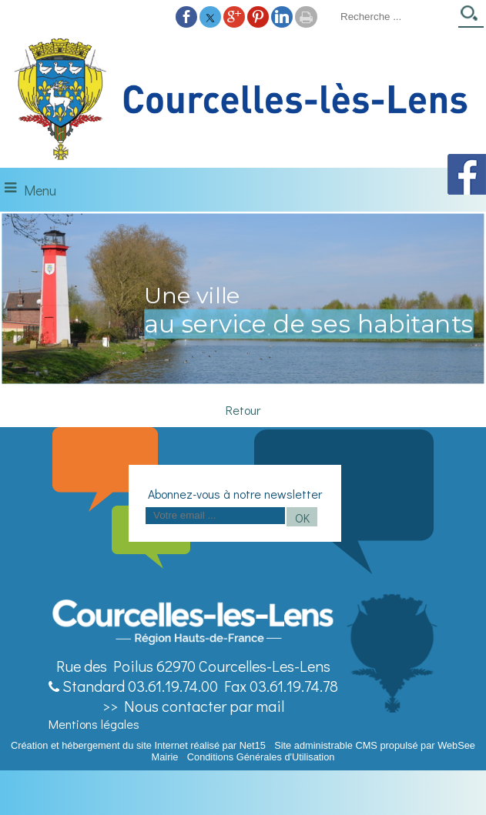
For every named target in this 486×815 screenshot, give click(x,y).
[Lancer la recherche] (471, 18)
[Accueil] (243, 100)
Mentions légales (94, 724)
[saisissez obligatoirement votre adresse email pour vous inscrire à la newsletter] (215, 515)
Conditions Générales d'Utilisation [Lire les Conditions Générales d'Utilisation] (261, 757)
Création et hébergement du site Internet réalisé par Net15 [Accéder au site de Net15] (138, 745)
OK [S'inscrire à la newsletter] (302, 517)
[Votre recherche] (394, 16)
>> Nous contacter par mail (193, 706)
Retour (243, 410)
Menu (40, 190)
